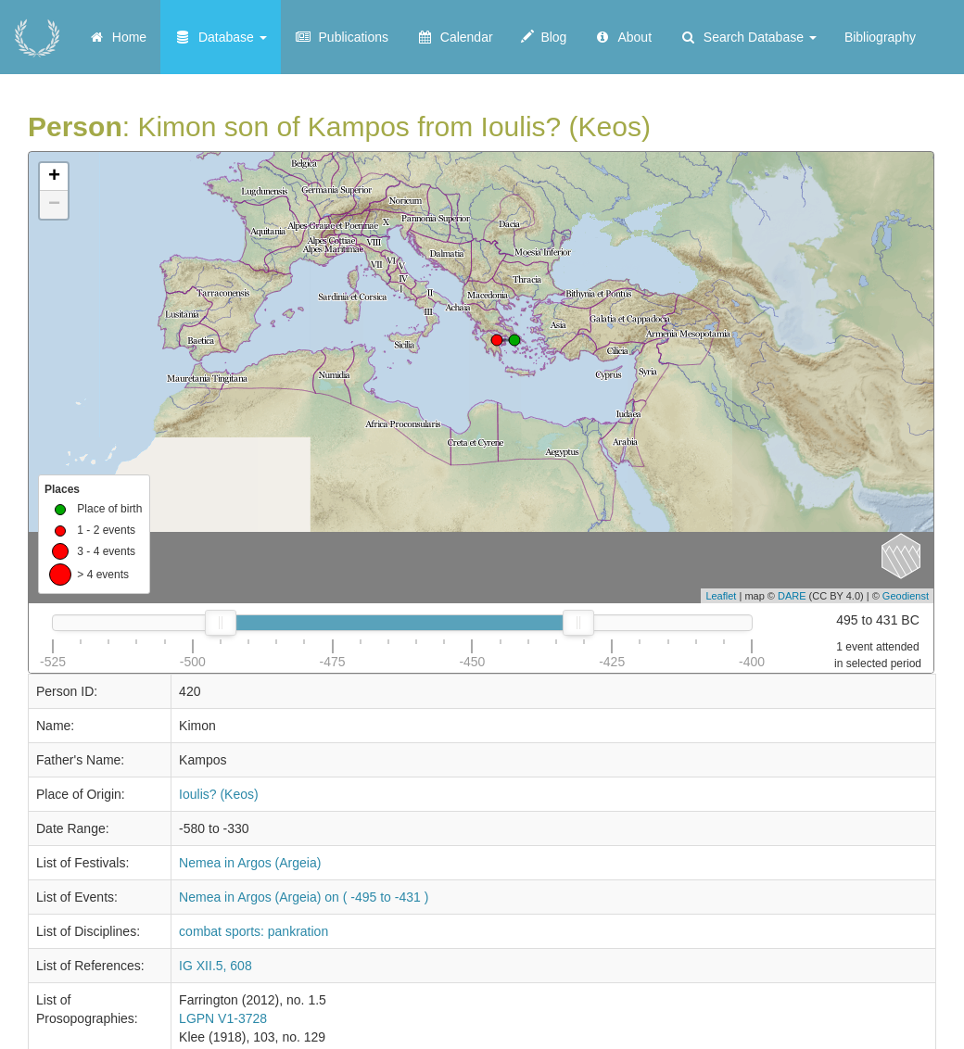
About (623, 37)
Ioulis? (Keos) (219, 794)
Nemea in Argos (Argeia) (250, 862)
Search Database (748, 37)
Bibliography (880, 37)
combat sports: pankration (253, 931)
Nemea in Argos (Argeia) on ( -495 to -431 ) (303, 897)
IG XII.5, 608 (215, 965)
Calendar (454, 37)
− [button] (54, 205)
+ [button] (54, 177)
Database (220, 37)
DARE (792, 595)
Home (117, 37)
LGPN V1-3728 (223, 1018)
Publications (341, 37)
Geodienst (905, 595)
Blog (544, 37)
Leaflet (720, 595)
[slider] (220, 623)
